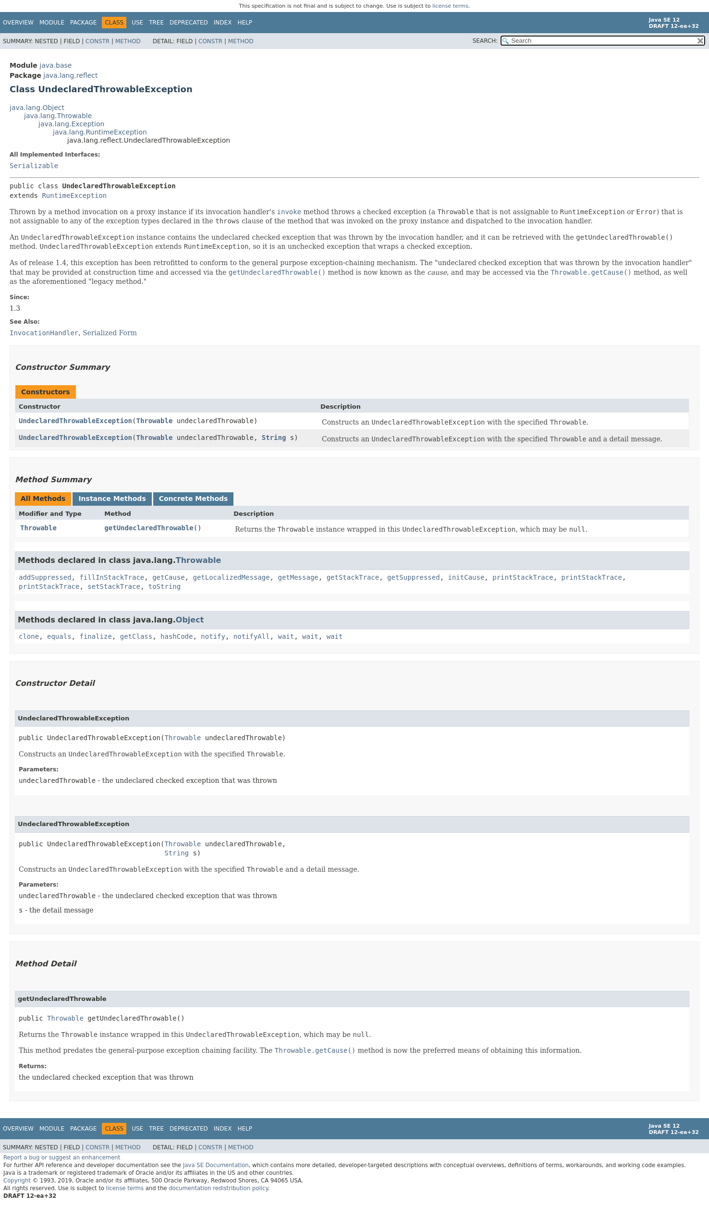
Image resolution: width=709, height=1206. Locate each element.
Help (244, 22)
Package (83, 22)
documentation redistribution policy (218, 1188)
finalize (95, 636)
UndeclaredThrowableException (75, 421)
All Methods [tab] (43, 498)
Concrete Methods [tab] (193, 498)
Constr (98, 41)
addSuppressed (45, 577)
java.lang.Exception (71, 124)
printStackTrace (522, 577)
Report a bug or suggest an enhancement (61, 1157)
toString (164, 586)
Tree (156, 22)
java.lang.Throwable (58, 116)
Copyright (17, 1180)
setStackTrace (113, 586)
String (274, 437)
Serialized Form (110, 333)
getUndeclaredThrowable (148, 528)
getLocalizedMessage (231, 577)
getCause (168, 577)
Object (190, 619)
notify (213, 636)
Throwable (154, 421)
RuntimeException (74, 195)
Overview (18, 22)
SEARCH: (485, 40)
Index (223, 22)
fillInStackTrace (111, 577)
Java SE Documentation (216, 1165)
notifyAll (251, 636)
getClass (136, 636)
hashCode (176, 636)
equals (59, 636)
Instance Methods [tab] (112, 498)
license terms (450, 6)
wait (286, 636)
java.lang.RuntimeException (100, 132)
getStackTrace (353, 577)
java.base (55, 65)
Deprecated (189, 22)
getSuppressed (413, 577)
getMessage (298, 577)
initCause (466, 577)
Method (128, 41)
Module (51, 22)
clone (29, 636)
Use (137, 22)
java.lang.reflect (70, 75)
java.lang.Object (37, 107)
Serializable (34, 166)
